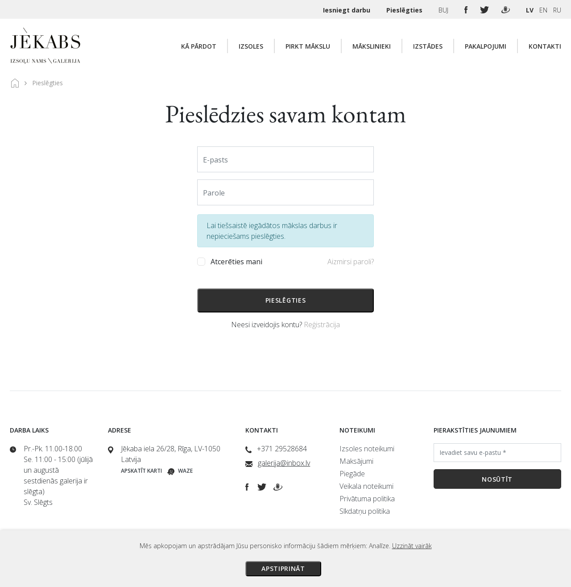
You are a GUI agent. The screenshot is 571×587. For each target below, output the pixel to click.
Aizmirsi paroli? (350, 261)
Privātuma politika (367, 499)
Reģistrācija (322, 324)
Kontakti (545, 46)
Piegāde (352, 474)
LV (530, 10)
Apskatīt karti (141, 471)
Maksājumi (356, 461)
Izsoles (251, 46)
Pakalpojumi (485, 46)
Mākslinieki (371, 46)
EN (543, 10)
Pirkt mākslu (308, 46)
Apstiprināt (283, 568)
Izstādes (428, 46)
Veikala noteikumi (366, 486)
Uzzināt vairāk (412, 545)
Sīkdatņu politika (364, 511)
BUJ (444, 10)
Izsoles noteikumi (366, 449)
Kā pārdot (198, 46)
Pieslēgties (405, 10)
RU (557, 10)
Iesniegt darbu (347, 10)
